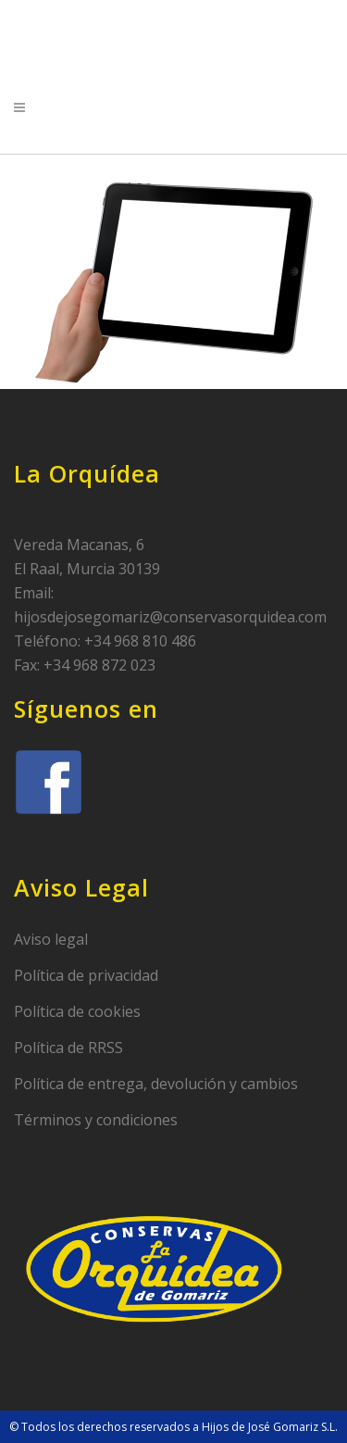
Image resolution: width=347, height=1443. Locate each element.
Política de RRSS (68, 1047)
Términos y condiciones (96, 1120)
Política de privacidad (86, 975)
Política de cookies (77, 1011)
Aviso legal (51, 939)
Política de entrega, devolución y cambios (156, 1083)
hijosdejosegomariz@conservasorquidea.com (170, 617)
